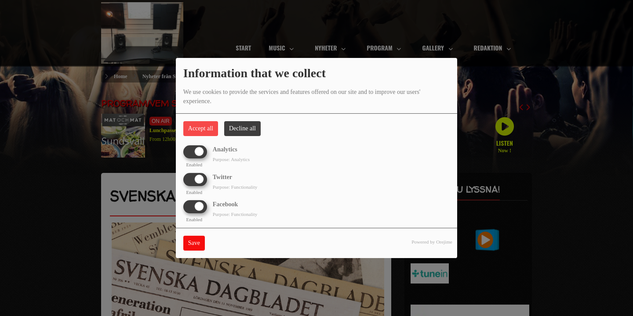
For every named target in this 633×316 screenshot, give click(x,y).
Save (194, 243)
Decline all (242, 128)
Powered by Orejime (431, 241)
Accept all (200, 128)
